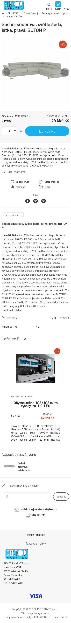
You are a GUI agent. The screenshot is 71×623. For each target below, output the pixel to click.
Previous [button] (6, 72)
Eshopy (7, 617)
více (50, 165)
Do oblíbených (22, 181)
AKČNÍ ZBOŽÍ (14, 13)
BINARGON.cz (43, 617)
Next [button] (65, 72)
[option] (35, 72)
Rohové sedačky (14, 16)
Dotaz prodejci (52, 181)
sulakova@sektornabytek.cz (39, 509)
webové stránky (23, 617)
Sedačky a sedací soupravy (55, 13)
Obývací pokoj (31, 13)
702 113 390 (38, 515)
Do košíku (47, 131)
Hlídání (48, 186)
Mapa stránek (60, 617)
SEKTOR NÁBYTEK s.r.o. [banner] (13, 6)
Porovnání (20, 186)
